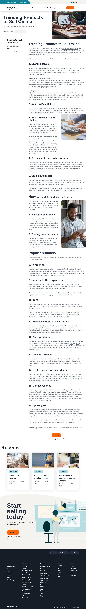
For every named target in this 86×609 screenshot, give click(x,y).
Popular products (12, 52)
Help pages (59, 571)
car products (37, 390)
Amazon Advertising (27, 586)
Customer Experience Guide (44, 590)
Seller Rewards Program (44, 569)
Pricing (52, 8)
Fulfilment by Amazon (25, 567)
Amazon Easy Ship (27, 577)
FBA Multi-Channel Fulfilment (27, 571)
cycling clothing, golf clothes (56, 413)
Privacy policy (74, 570)
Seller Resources (44, 563)
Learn (38, 8)
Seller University (44, 575)
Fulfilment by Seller (27, 580)
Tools (41, 593)
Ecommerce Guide (45, 566)
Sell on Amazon (11, 563)
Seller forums (60, 575)
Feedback (74, 553)
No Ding (57, 398)
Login (59, 568)
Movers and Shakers (35, 124)
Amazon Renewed (27, 597)
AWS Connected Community (44, 581)
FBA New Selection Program (27, 590)
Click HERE (23, 2)
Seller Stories (43, 573)
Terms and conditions (73, 567)
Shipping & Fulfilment (10, 572)
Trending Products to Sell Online (15, 41)
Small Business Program (26, 594)
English (75, 2)
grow (77, 343)
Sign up (70, 8)
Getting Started (11, 566)
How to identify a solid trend (13, 47)
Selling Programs (26, 563)
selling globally (65, 82)
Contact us (73, 575)
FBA (45, 8)
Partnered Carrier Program (26, 583)
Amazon (73, 563)
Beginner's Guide (9, 576)
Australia (64, 553)
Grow (30, 8)
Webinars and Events (44, 585)
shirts (74, 413)
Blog (41, 596)
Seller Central (60, 564)
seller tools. (32, 153)
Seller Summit (44, 578)
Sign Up (56, 435)
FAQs (72, 573)
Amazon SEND (26, 575)
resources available (58, 422)
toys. (62, 304)
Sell (23, 8)
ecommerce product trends (70, 48)
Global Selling (10, 580)
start (71, 343)
